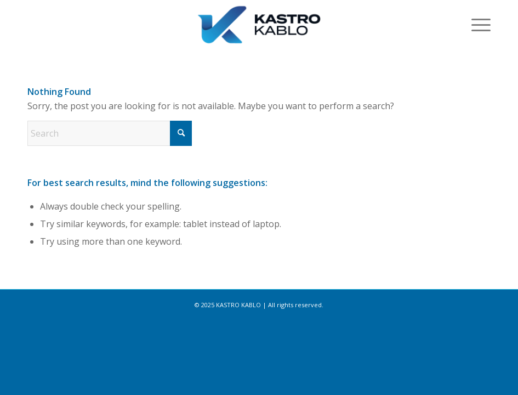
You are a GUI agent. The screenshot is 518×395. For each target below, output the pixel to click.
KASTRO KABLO (238, 305)
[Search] (109, 133)
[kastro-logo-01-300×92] (259, 24)
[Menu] (475, 24)
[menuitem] (475, 24)
